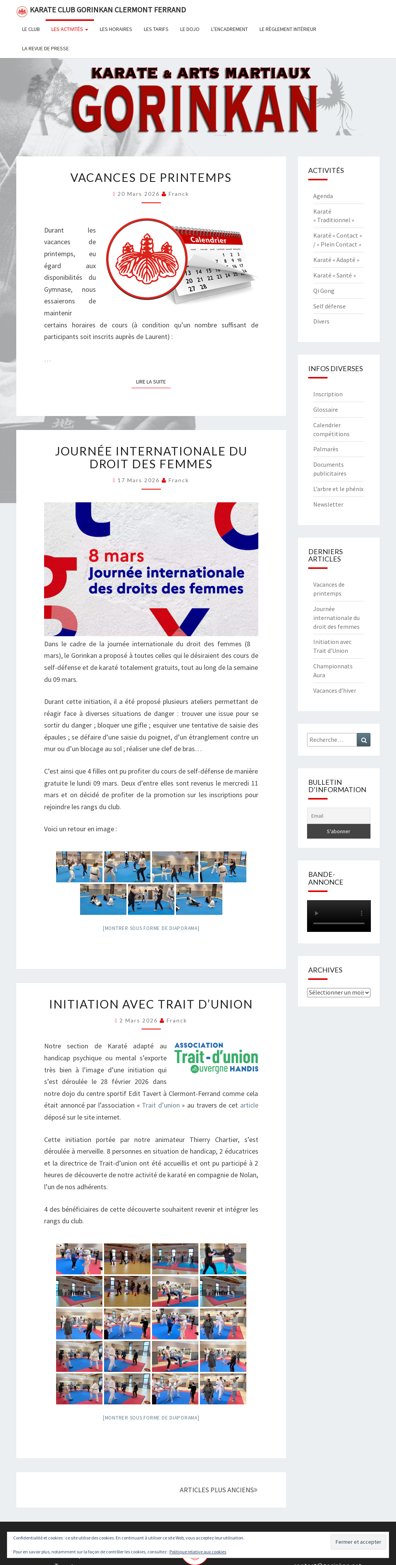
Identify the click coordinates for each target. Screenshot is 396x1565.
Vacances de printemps (151, 177)
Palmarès (325, 449)
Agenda (323, 196)
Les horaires (116, 29)
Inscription (328, 394)
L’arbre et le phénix (338, 489)
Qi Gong (324, 291)
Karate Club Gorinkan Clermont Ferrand (101, 11)
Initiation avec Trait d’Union (151, 1004)
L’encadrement (229, 29)
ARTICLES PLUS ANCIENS (219, 1489)
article (249, 1105)
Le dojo (190, 29)
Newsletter (328, 504)
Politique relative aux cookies (197, 1552)
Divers (321, 321)
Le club (31, 29)
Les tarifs (156, 29)
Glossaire (325, 409)
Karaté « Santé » (334, 275)
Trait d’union (161, 1105)
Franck (179, 193)
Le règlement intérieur (287, 29)
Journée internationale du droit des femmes (151, 457)
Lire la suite (153, 381)
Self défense (329, 306)
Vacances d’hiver (334, 690)
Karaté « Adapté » (336, 260)
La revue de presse (45, 48)
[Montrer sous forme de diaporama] (151, 928)
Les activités (69, 29)
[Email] (339, 816)
